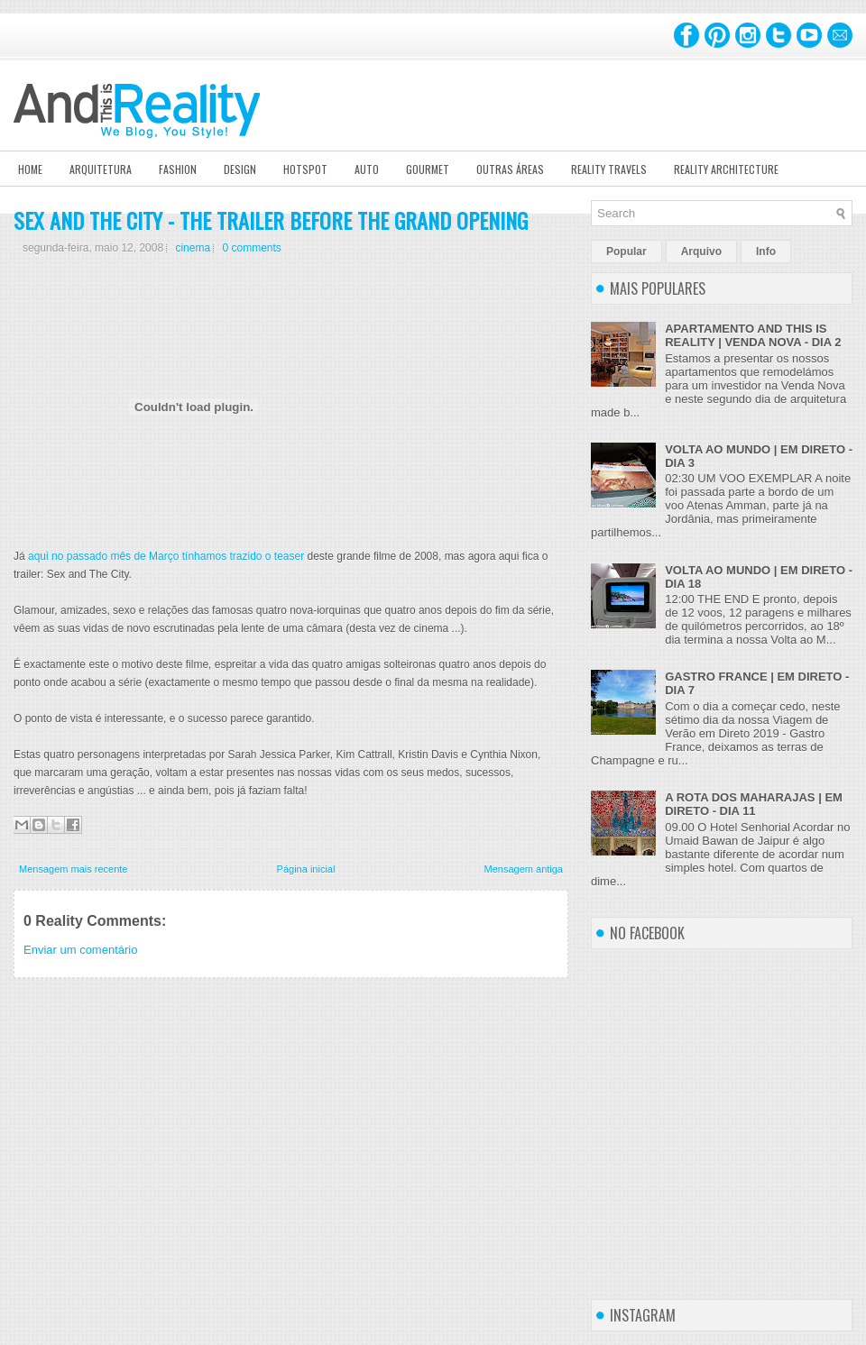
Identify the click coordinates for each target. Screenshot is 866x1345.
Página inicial (306, 869)
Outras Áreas (510, 169)
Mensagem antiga (523, 869)
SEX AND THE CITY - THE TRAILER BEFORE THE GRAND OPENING (271, 220)
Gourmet (427, 169)
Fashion (178, 169)
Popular (626, 251)
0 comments (251, 248)
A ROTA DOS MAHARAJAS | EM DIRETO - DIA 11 (754, 804)
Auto (367, 169)
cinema (192, 248)
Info (766, 251)
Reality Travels (609, 169)
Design (240, 169)
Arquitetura (100, 169)
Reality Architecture (726, 169)
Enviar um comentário (80, 949)
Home (30, 169)
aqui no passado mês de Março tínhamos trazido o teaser (166, 556)
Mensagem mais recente (73, 869)
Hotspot (305, 169)
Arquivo (701, 251)
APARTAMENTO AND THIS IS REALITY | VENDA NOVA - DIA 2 (753, 335)
